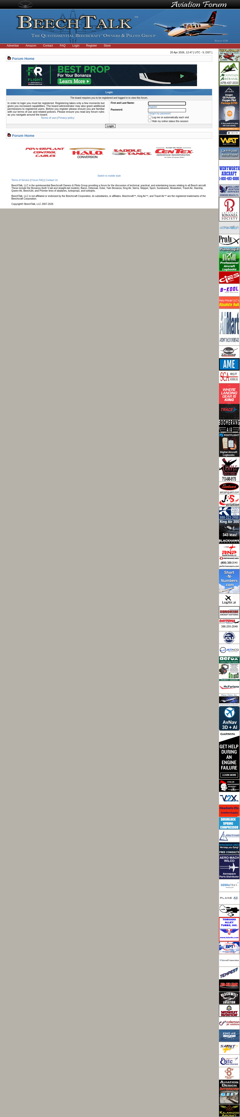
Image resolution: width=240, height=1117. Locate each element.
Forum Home (23, 58)
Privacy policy (66, 117)
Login (75, 45)
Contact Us (52, 180)
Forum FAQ (37, 180)
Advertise (13, 45)
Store (107, 45)
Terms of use (48, 117)
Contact (48, 45)
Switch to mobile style (109, 175)
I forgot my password (159, 113)
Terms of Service (20, 180)
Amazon (31, 45)
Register (91, 45)
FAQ (62, 45)
